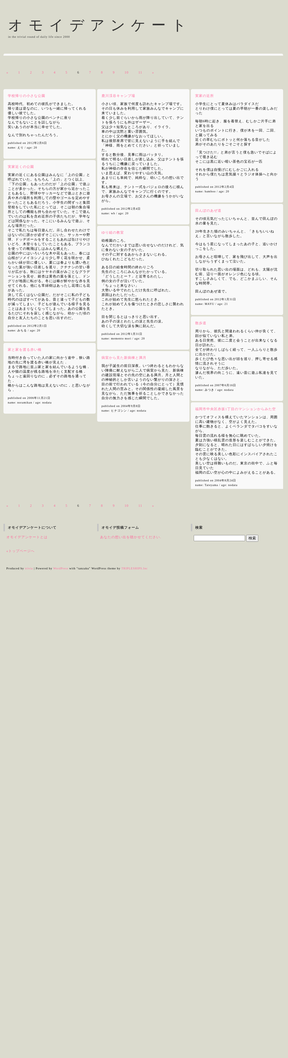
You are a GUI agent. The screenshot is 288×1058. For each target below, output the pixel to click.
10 (127, 428)
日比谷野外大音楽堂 (52, 400)
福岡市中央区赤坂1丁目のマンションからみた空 (235, 764)
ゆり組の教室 (112, 588)
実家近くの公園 (21, 522)
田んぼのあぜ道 (208, 566)
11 (140, 428)
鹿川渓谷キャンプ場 (118, 451)
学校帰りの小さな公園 (26, 451)
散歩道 (200, 678)
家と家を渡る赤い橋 (25, 705)
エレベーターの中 (30, 349)
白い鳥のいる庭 (22, 400)
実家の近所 (204, 451)
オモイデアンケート (100, 25)
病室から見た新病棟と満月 (123, 713)
